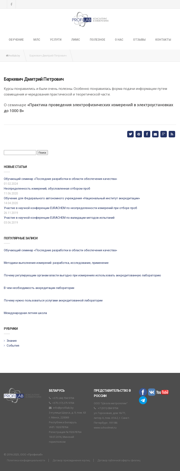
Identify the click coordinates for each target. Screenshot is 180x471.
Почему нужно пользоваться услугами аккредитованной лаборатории (53, 300)
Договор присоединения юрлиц (71, 460)
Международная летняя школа (25, 313)
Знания (12, 341)
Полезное (97, 39)
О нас (119, 39)
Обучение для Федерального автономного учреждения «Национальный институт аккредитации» (72, 198)
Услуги (55, 39)
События (13, 345)
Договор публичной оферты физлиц (119, 460)
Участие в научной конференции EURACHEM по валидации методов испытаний (59, 218)
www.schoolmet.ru (105, 427)
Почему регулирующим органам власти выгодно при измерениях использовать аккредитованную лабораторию (82, 275)
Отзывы (139, 39)
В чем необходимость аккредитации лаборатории (39, 288)
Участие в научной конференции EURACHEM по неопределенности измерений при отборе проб (70, 208)
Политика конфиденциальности (26, 460)
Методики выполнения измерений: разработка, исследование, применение (56, 263)
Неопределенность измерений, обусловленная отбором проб (47, 188)
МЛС (36, 39)
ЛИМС (75, 39)
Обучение (16, 39)
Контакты (163, 39)
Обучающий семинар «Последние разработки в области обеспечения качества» (60, 179)
